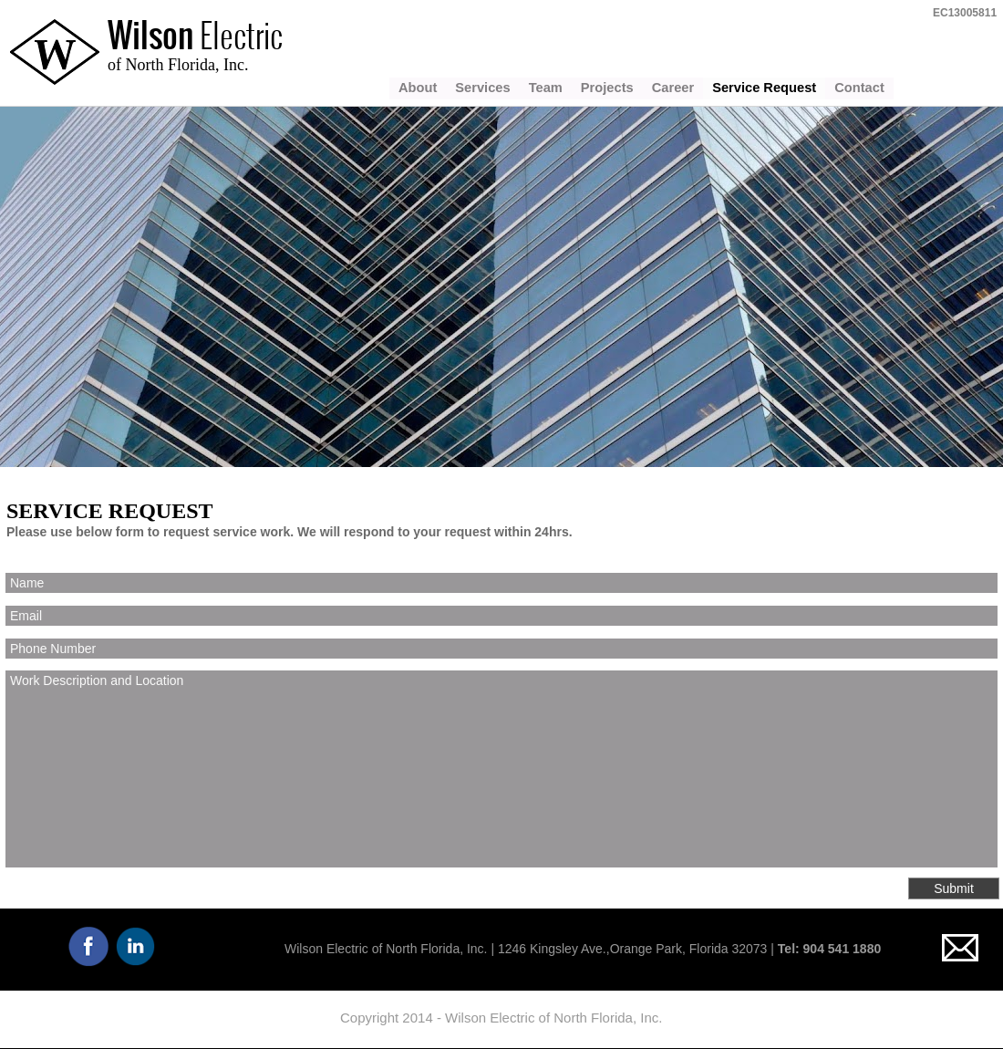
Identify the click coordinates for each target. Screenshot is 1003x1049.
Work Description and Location (501, 769)
